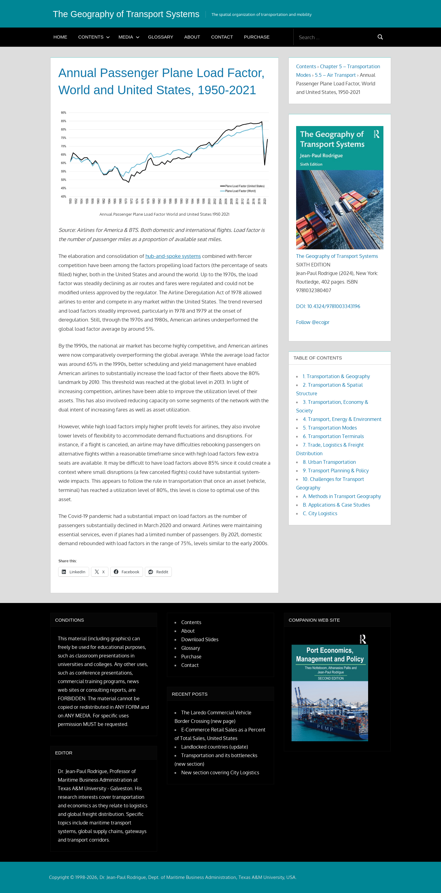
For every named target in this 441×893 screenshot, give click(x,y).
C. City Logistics (320, 513)
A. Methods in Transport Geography (342, 496)
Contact (222, 36)
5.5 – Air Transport (335, 75)
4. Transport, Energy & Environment (342, 419)
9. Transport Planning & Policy (336, 470)
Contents (94, 36)
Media (129, 36)
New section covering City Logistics (220, 772)
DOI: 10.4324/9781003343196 (328, 306)
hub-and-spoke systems (173, 256)
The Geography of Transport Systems (135, 13)
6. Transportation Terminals (333, 436)
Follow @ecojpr (313, 322)
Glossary (160, 36)
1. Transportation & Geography (336, 376)
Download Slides (199, 639)
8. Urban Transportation (329, 462)
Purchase (257, 36)
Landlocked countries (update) (214, 747)
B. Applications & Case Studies (336, 505)
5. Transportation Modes (330, 428)
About (192, 36)
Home (60, 36)
